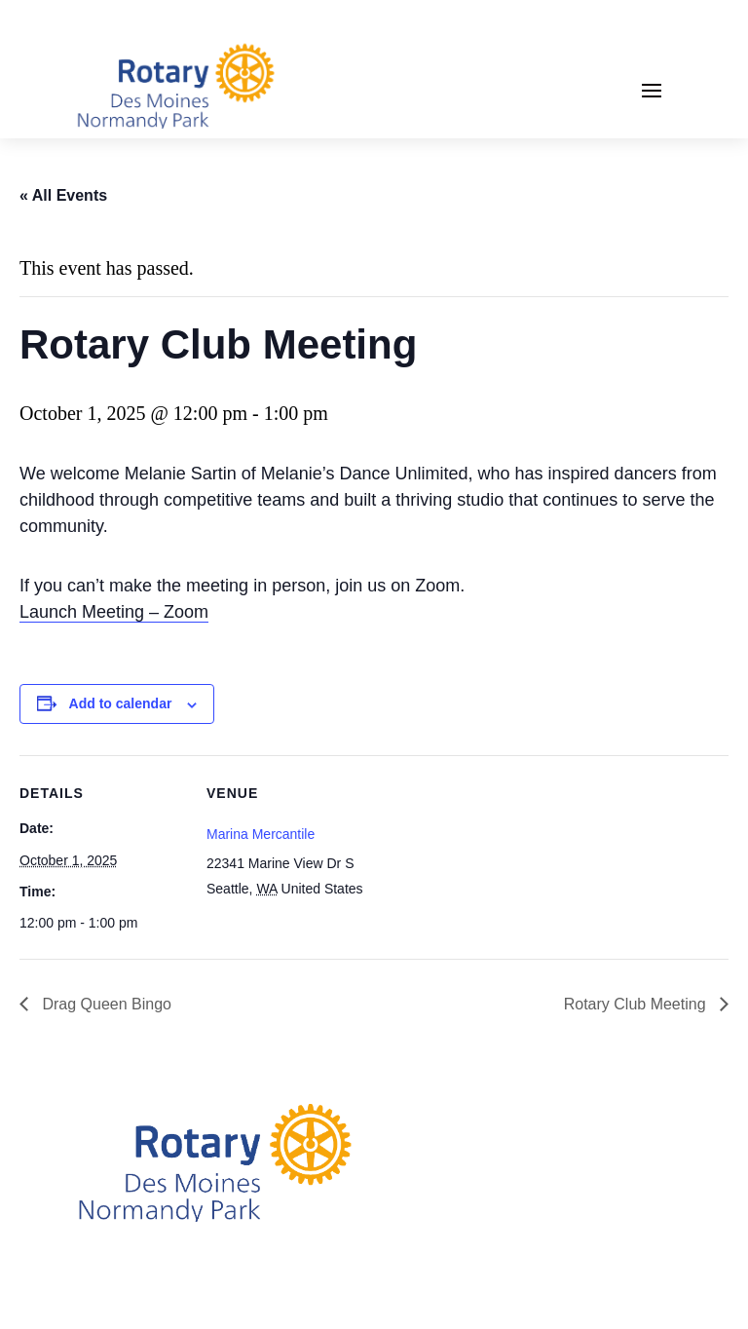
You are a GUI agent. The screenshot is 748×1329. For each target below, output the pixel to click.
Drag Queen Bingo (104, 1004)
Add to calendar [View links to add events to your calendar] (120, 703)
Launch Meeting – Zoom (113, 612)
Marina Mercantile (260, 834)
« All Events (63, 195)
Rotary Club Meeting (637, 1004)
